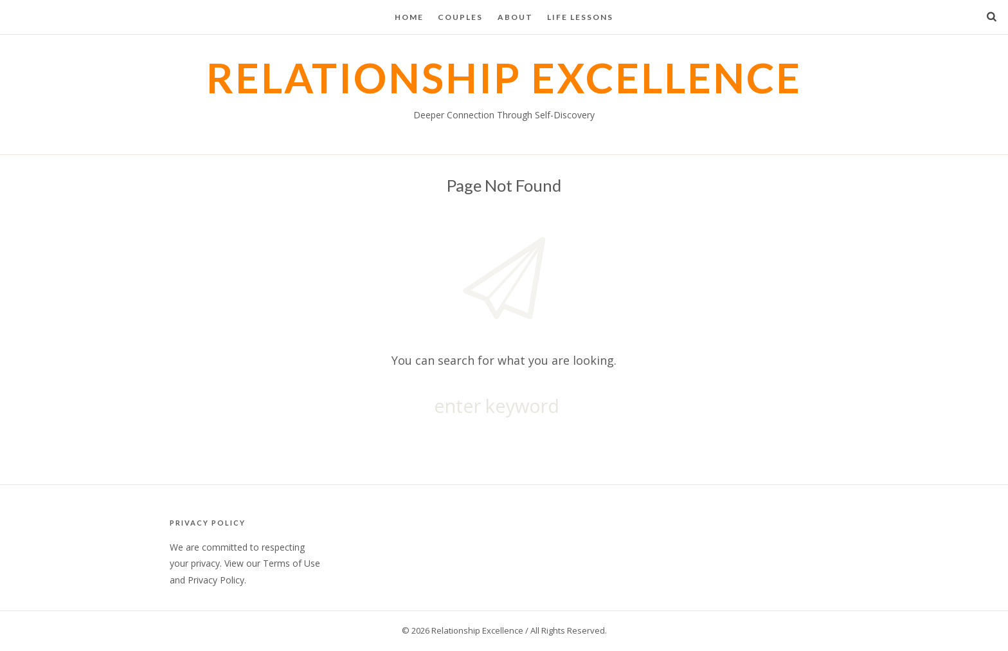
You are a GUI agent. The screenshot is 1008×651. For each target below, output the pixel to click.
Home (409, 17)
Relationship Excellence (504, 77)
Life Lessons (580, 17)
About (515, 17)
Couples (460, 17)
